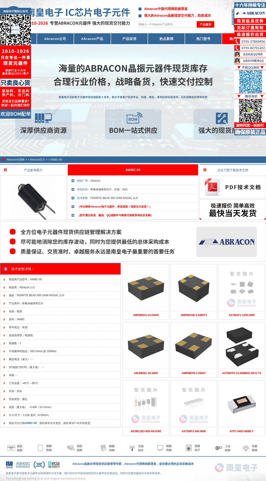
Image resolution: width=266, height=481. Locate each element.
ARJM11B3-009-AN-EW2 (146, 431)
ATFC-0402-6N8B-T (242, 431)
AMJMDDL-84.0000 (146, 373)
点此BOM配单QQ (253, 60)
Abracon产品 (92, 39)
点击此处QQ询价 (253, 54)
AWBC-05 (56, 159)
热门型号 (203, 39)
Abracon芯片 (37, 159)
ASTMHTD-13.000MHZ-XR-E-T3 (241, 373)
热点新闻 (166, 39)
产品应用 (129, 39)
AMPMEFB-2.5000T (194, 373)
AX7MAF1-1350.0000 (242, 315)
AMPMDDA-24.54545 (146, 315)
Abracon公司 (55, 39)
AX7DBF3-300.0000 (194, 431)
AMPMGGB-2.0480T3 (194, 315)
